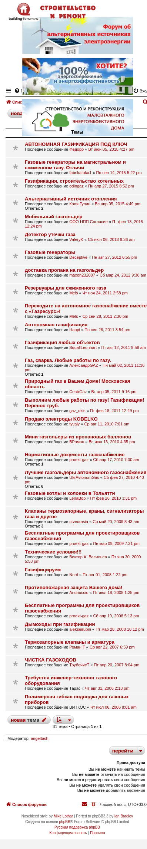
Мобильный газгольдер (54, 216)
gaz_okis (77, 410)
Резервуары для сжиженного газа (65, 288)
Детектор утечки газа (50, 234)
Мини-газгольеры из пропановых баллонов (78, 437)
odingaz (76, 186)
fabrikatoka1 (80, 172)
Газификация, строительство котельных (74, 181)
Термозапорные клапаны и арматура (69, 642)
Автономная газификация (56, 324)
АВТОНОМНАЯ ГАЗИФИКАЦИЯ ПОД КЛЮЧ (76, 144)
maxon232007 (82, 275)
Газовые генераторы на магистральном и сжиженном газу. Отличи (75, 164)
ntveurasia (78, 521)
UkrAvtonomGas (84, 477)
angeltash (40, 738)
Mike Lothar (63, 816)
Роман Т (77, 647)
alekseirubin (80, 629)
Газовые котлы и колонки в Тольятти (70, 493)
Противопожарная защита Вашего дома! (73, 587)
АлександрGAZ (83, 365)
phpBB (64, 822)
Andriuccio (78, 592)
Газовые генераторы (50, 252)
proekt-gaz (78, 459)
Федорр (76, 149)
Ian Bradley (123, 816)
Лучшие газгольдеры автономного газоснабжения (85, 472)
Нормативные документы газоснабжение (75, 454)
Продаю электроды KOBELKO (61, 419)
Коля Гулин (79, 204)
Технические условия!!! (53, 552)
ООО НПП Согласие (88, 221)
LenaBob (77, 498)
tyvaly (74, 424)
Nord (73, 574)
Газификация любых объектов (62, 342)
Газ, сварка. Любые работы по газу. (68, 360)
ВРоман (76, 442)
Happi (74, 329)
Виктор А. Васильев (88, 557)
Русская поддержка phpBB (77, 827)
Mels (73, 293)
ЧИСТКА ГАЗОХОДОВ (50, 660)
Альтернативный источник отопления (71, 199)
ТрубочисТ (79, 665)
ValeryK (76, 239)
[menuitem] (94, 804)
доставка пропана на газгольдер (64, 270)
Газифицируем (43, 569)
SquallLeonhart (83, 347)
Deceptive (78, 257)
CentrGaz (78, 391)
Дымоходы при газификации (60, 624)
